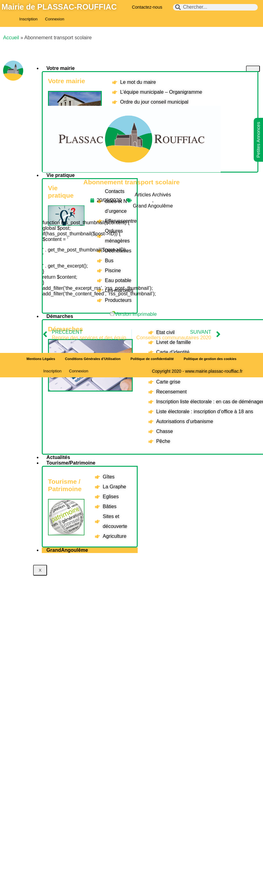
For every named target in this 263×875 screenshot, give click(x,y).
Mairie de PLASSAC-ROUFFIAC (59, 6)
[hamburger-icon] (253, 69)
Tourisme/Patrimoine (70, 462)
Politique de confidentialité (152, 359)
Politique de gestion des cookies (210, 359)
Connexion (54, 19)
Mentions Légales (41, 359)
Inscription (28, 19)
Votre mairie (60, 68)
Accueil (11, 37)
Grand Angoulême (153, 205)
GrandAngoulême (67, 550)
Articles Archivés (153, 194)
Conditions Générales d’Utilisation (93, 359)
